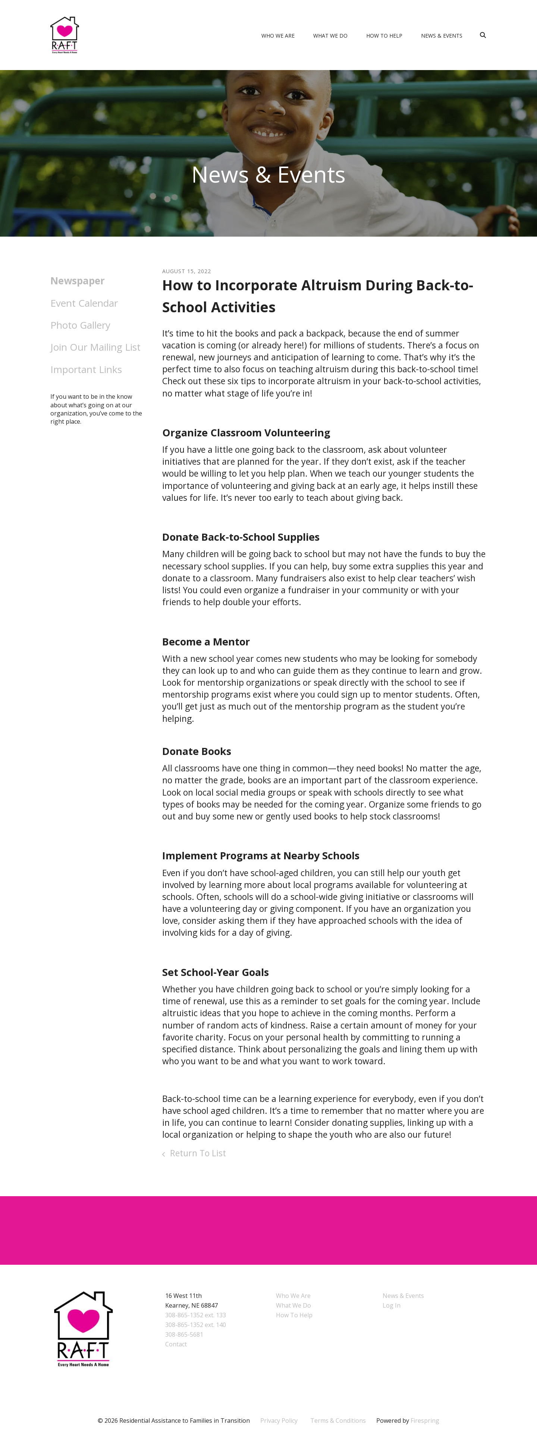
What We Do (330, 35)
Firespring (425, 1420)
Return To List (197, 1153)
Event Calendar (84, 303)
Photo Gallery (80, 325)
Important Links (86, 369)
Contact (176, 1344)
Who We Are (278, 35)
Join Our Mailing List (95, 347)
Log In (392, 1305)
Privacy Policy (279, 1420)
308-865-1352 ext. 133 (195, 1315)
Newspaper (77, 280)
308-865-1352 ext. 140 (195, 1325)
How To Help (384, 35)
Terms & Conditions (338, 1420)
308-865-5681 (184, 1334)
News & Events (441, 35)
